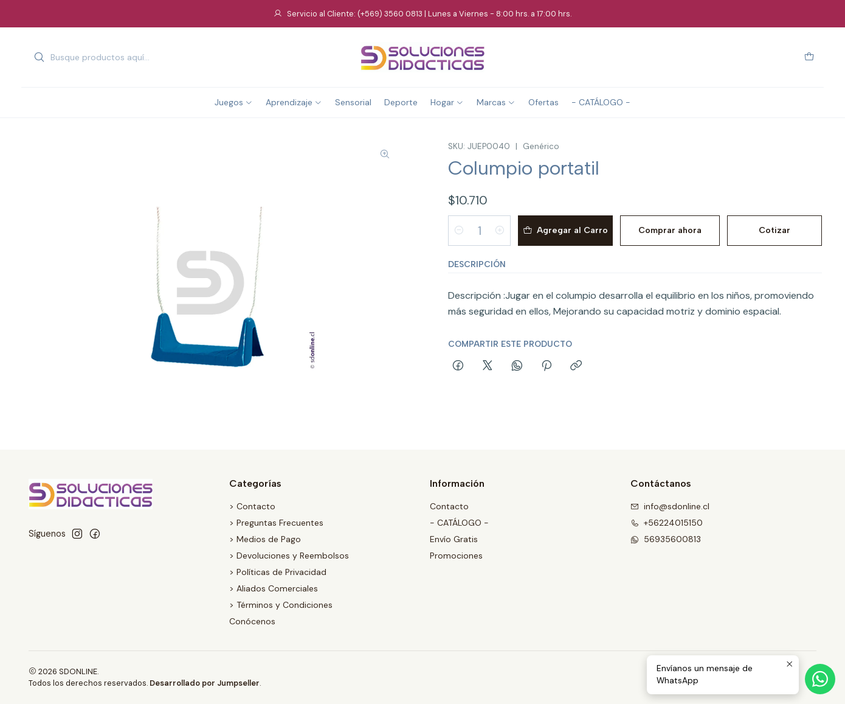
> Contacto (252, 506)
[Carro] (809, 57)
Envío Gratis (454, 539)
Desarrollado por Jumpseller (205, 683)
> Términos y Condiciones (281, 604)
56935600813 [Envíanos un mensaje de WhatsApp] (665, 539)
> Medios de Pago (265, 539)
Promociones (456, 555)
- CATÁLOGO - (459, 522)
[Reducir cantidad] (459, 230)
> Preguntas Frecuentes (276, 522)
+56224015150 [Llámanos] (666, 522)
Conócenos (252, 621)
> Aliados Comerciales (273, 588)
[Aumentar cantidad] (499, 230)
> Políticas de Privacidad (277, 571)
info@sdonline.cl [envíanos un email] (669, 506)
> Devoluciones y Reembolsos (289, 555)
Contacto (449, 506)
